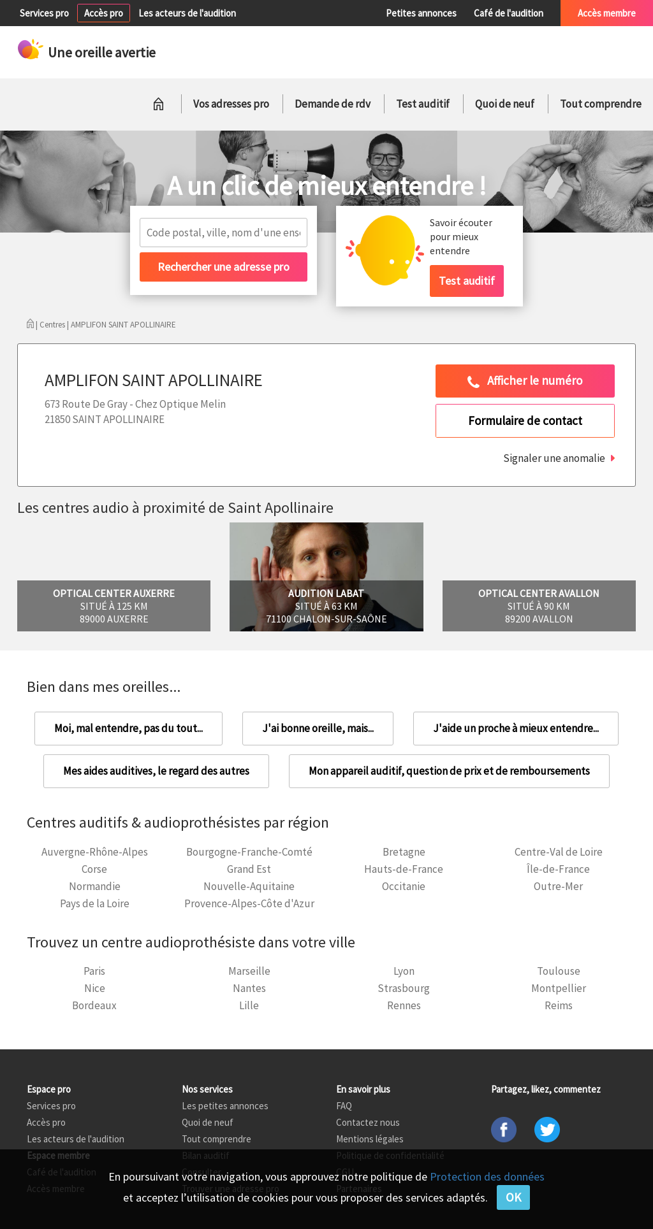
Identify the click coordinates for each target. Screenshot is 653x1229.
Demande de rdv (333, 104)
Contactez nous (368, 1122)
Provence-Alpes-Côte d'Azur (249, 903)
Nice (94, 988)
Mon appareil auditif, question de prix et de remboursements (449, 771)
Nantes (249, 988)
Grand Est (249, 869)
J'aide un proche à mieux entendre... (516, 728)
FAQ (344, 1106)
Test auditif (423, 104)
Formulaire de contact (525, 420)
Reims (559, 1005)
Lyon (404, 971)
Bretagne (404, 852)
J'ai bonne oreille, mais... (318, 728)
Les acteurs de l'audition (187, 13)
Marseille (249, 971)
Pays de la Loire (94, 903)
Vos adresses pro (231, 104)
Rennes (404, 1005)
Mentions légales (370, 1139)
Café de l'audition (508, 13)
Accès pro (103, 13)
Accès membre (607, 13)
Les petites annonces (225, 1106)
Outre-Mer (558, 886)
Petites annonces (421, 13)
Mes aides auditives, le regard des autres (156, 771)
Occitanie (403, 886)
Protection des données (487, 1176)
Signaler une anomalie (554, 458)
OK (513, 1197)
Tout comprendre (601, 104)
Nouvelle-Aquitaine (249, 886)
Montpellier (558, 988)
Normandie (95, 886)
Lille (249, 1005)
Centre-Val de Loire (559, 852)
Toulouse (558, 971)
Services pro (44, 13)
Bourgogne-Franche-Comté (249, 852)
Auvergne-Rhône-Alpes (94, 852)
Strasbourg (404, 988)
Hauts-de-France (403, 869)
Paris (94, 971)
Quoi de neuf (504, 104)
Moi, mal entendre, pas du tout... (128, 728)
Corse (94, 869)
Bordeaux (94, 1005)
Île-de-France (558, 869)
